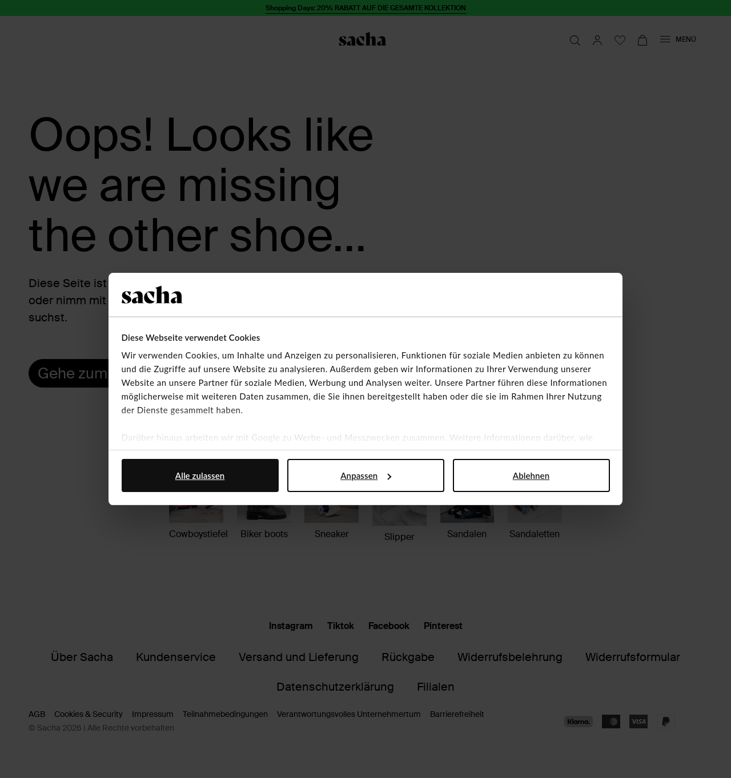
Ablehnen (531, 475)
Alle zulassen (199, 475)
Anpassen (365, 475)
